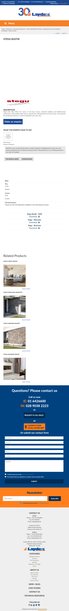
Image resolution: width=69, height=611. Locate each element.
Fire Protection (34, 560)
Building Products (19, 29)
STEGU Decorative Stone (34, 29)
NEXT (65, 33)
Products (9, 29)
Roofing (34, 562)
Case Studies (34, 588)
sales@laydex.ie (50, 2)
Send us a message (8, 3)
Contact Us (34, 592)
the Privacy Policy (27, 474)
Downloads (27, 159)
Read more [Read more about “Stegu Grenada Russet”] (26, 351)
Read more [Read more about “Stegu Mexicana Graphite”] (26, 320)
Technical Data (12, 159)
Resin (34, 566)
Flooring (34, 558)
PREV (57, 33)
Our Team (34, 576)
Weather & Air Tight (34, 564)
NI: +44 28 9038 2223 (37, 2)
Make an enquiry (13, 121)
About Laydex (34, 572)
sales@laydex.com (36, 538)
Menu (9, 23)
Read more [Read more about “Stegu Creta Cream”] (26, 289)
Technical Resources (34, 596)
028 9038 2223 (34, 406)
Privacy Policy (34, 580)
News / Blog (34, 584)
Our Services (34, 574)
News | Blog (54, 3)
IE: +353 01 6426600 (23, 2)
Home (3, 29)
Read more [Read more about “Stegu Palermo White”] (26, 382)
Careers (34, 578)
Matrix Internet (42, 609)
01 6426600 (34, 401)
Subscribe (55, 498)
